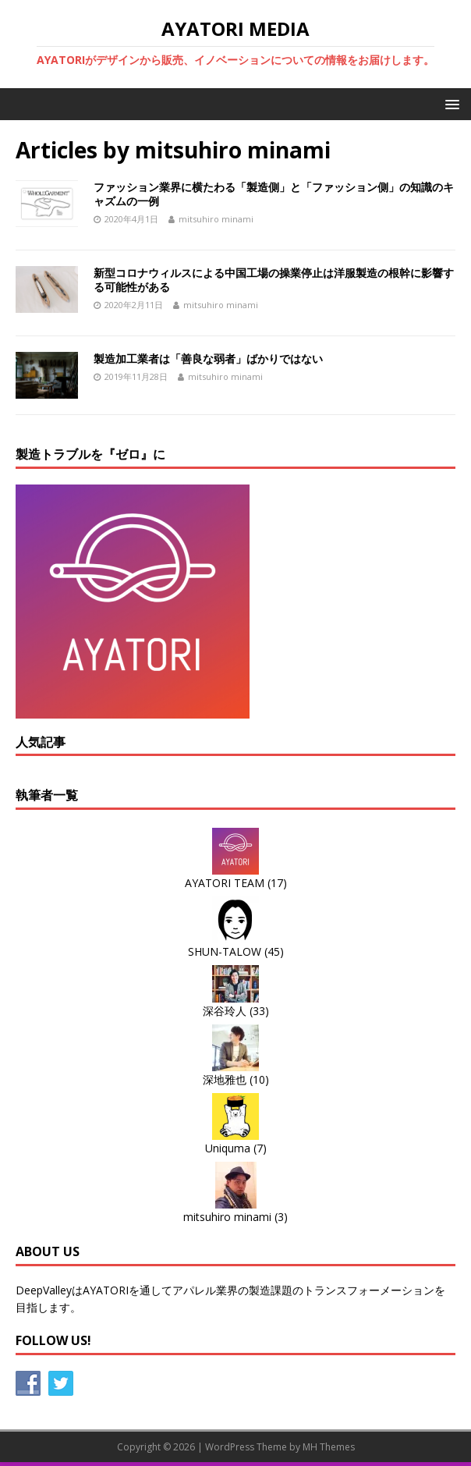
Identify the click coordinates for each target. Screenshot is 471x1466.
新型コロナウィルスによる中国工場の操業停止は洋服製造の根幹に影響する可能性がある (274, 279)
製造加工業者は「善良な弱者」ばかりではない (208, 358)
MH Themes (329, 1447)
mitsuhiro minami (216, 219)
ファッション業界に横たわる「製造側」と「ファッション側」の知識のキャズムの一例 (274, 193)
